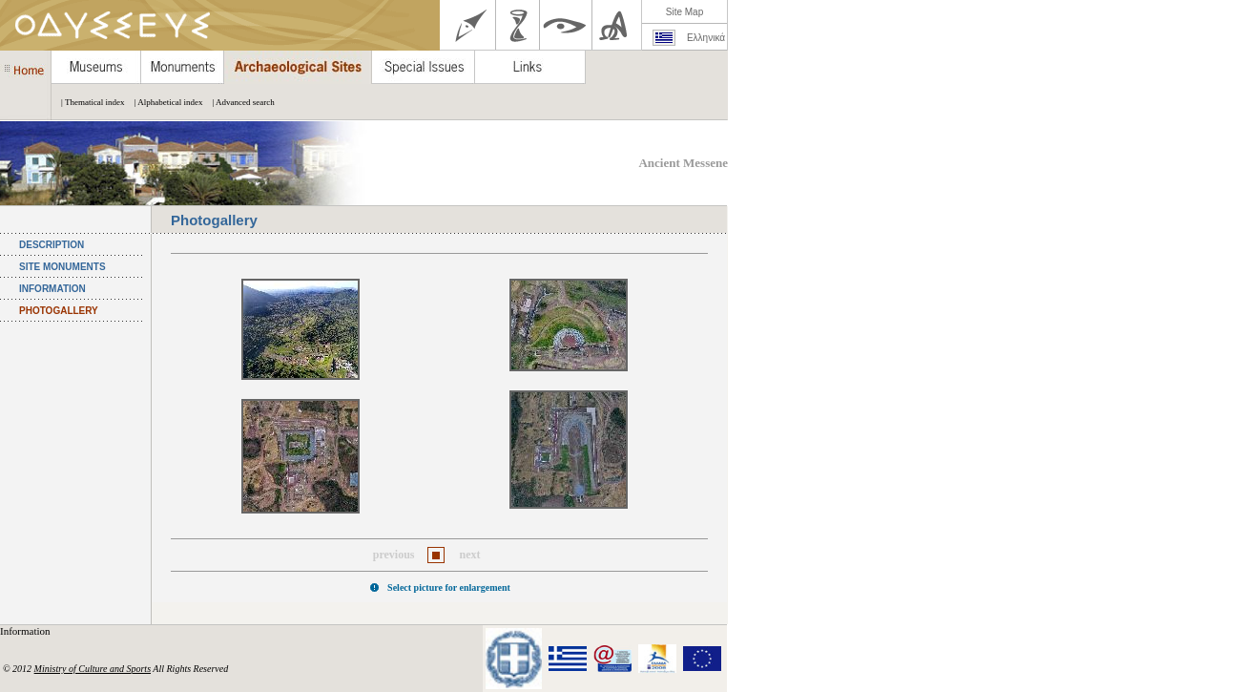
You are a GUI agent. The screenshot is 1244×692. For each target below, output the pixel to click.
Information (26, 631)
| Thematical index (88, 102)
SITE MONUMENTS (62, 267)
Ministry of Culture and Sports (92, 668)
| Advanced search (238, 102)
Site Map (684, 12)
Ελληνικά (706, 37)
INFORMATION (52, 288)
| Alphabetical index (164, 102)
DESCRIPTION (51, 245)
